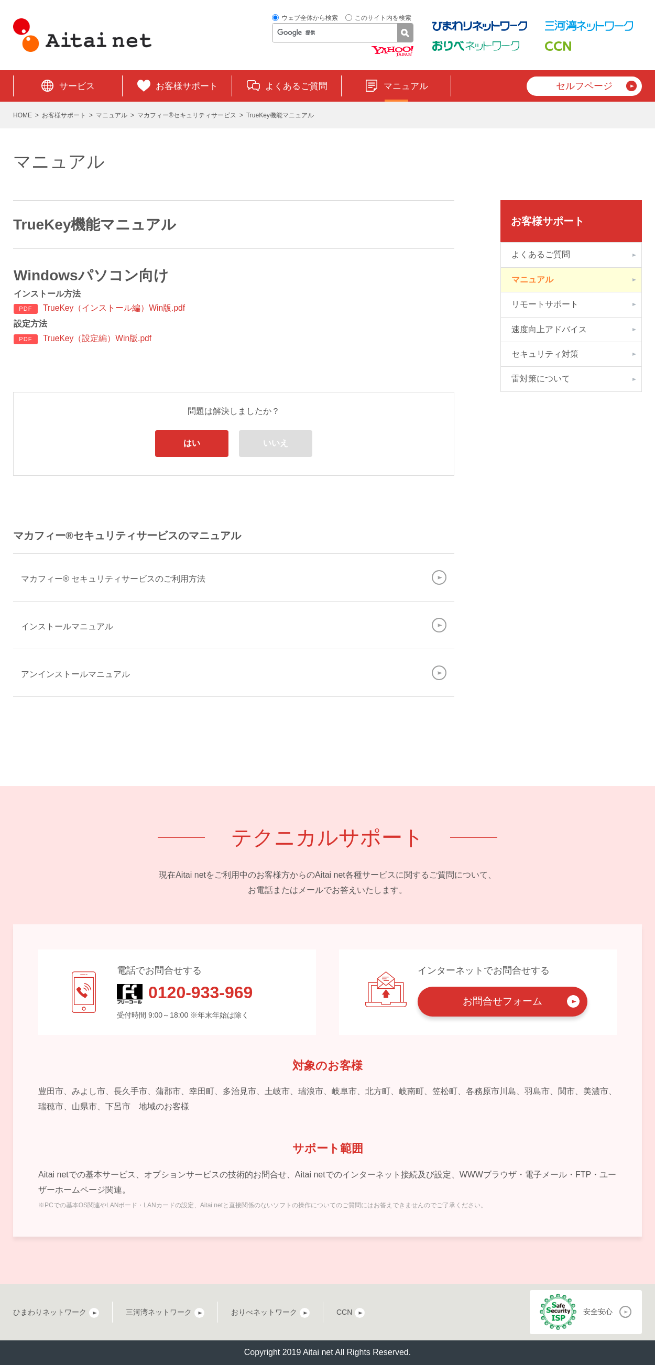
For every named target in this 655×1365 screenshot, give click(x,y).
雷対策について (540, 378)
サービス (77, 86)
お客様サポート (187, 86)
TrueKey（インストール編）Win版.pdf (115, 307)
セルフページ (584, 86)
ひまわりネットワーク (49, 1312)
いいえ (275, 443)
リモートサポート (544, 304)
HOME (22, 115)
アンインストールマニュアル (75, 674)
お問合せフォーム (502, 1001)
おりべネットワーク (264, 1312)
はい (191, 443)
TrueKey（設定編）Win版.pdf (98, 338)
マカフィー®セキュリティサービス (186, 115)
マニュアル (406, 86)
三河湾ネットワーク (159, 1312)
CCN (344, 1312)
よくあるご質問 (296, 86)
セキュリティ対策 (544, 354)
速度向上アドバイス (549, 329)
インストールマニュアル (67, 626)
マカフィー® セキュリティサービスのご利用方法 (113, 578)
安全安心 (598, 1312)
